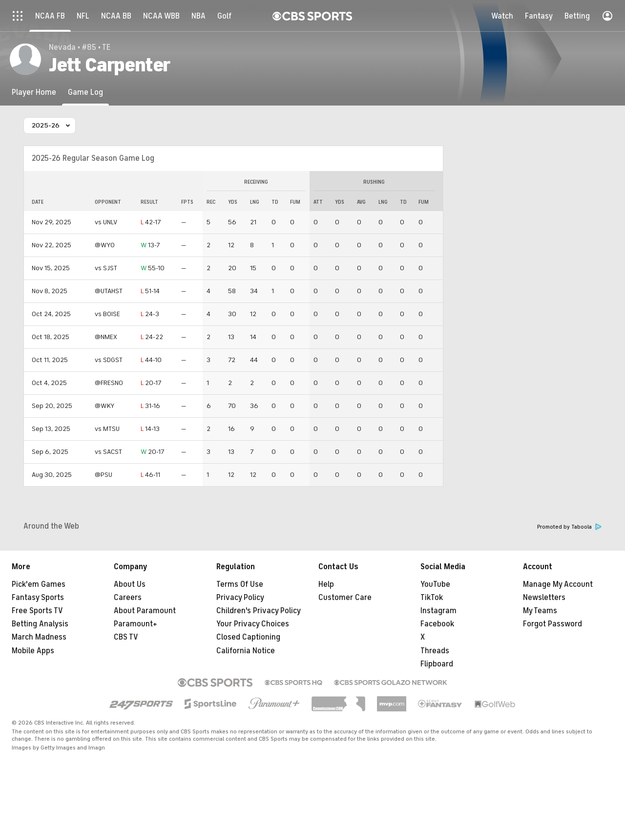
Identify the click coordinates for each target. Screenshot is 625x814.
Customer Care (345, 597)
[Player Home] (34, 92)
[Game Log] (85, 92)
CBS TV (126, 637)
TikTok (431, 597)
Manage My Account (558, 584)
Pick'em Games (38, 584)
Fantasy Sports (38, 597)
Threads (434, 651)
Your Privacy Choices (252, 624)
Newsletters (544, 597)
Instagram (438, 611)
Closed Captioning (248, 637)
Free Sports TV (37, 611)
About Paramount (145, 611)
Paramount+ (135, 624)
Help (326, 584)
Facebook (437, 624)
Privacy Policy (240, 597)
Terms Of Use (239, 584)
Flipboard (436, 664)
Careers (128, 597)
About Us (130, 584)
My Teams (540, 611)
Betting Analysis (40, 624)
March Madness (39, 637)
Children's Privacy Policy (258, 611)
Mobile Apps (33, 651)
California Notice (245, 651)
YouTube (435, 584)
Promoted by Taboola (569, 527)
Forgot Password (552, 624)
